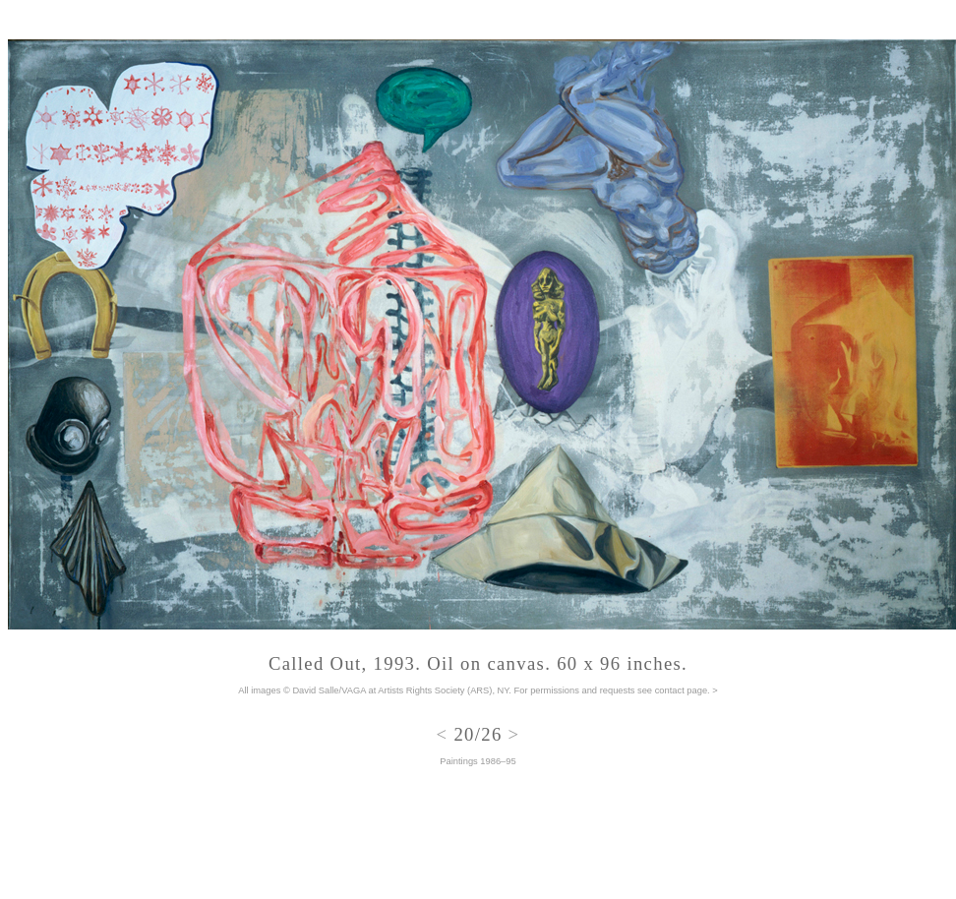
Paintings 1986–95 (477, 761)
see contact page (672, 690)
